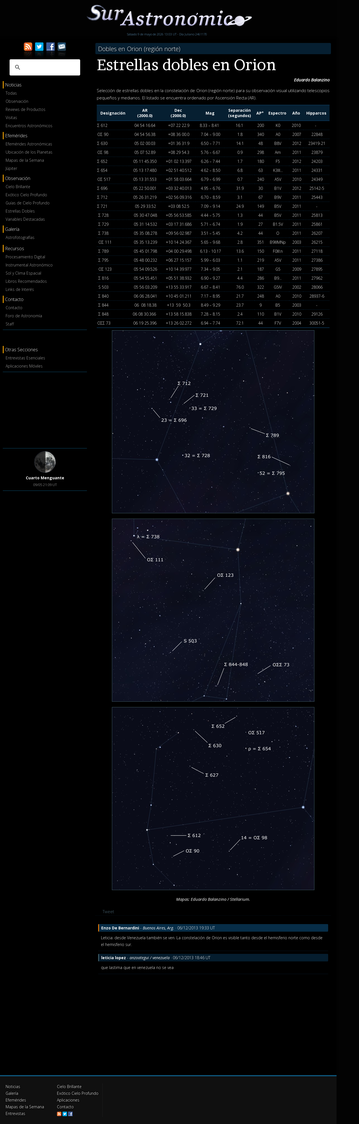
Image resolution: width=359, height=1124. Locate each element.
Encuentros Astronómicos (29, 125)
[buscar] (44, 67)
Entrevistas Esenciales (25, 358)
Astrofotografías (20, 237)
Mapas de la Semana (25, 160)
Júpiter (11, 168)
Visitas (11, 117)
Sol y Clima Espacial (23, 273)
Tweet (108, 911)
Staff (10, 324)
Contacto (14, 307)
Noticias (13, 1086)
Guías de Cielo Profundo (28, 203)
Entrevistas (15, 1113)
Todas (11, 93)
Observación (17, 101)
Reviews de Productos (25, 109)
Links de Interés (20, 289)
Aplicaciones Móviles (24, 366)
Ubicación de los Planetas (29, 152)
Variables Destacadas (25, 219)
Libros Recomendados (26, 281)
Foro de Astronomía (24, 315)
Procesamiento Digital (25, 256)
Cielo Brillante (18, 186)
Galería (12, 1093)
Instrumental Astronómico (29, 265)
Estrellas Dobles (20, 211)
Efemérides (16, 1100)
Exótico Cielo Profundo (26, 194)
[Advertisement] (45, 409)
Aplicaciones (68, 1100)
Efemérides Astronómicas (29, 144)
